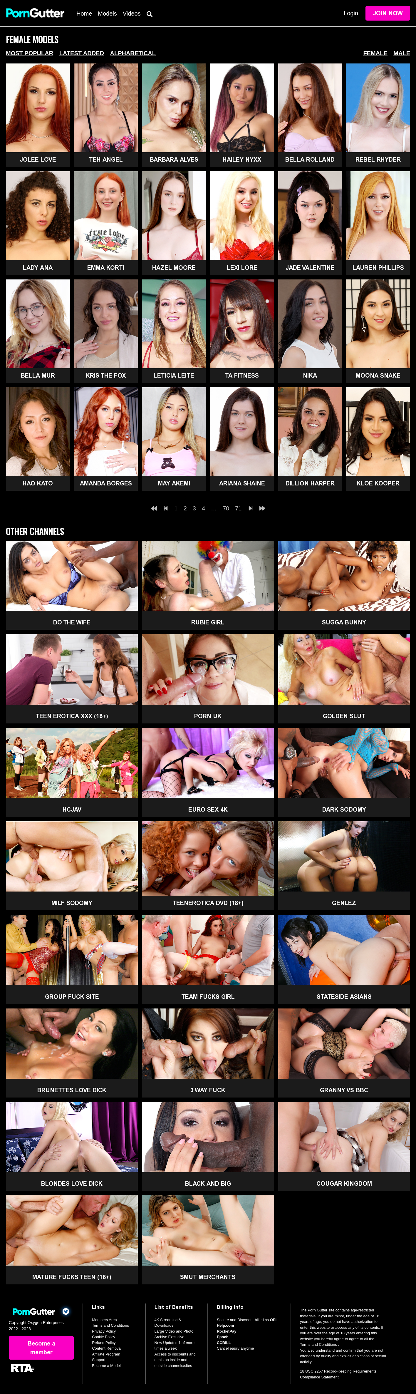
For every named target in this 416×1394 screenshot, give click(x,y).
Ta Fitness (242, 375)
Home (84, 13)
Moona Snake (378, 375)
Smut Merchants (208, 1277)
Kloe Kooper (378, 483)
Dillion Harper (310, 483)
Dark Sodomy (344, 809)
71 (238, 508)
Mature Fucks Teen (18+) (71, 1277)
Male (401, 53)
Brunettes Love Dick (71, 1090)
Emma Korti (105, 267)
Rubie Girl (207, 622)
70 (226, 508)
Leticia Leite (174, 375)
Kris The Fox (106, 375)
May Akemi (174, 483)
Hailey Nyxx (242, 159)
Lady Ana (38, 267)
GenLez (344, 903)
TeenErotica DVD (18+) (208, 903)
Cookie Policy (103, 1337)
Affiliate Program (106, 1354)
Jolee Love (38, 159)
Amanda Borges (106, 483)
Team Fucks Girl (208, 996)
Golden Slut (344, 716)
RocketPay (226, 1331)
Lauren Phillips (378, 267)
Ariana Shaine (242, 483)
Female (375, 53)
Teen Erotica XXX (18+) (72, 716)
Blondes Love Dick (72, 1183)
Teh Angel (106, 159)
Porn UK (208, 716)
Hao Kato (38, 483)
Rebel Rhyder (378, 159)
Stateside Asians (344, 996)
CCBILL (224, 1343)
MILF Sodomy (71, 903)
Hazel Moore (174, 267)
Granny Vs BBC (344, 1090)
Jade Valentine (310, 267)
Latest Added (81, 53)
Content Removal (106, 1348)
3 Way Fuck (207, 1090)
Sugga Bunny (344, 622)
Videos (132, 13)
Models (107, 13)
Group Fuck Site (72, 996)
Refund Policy (103, 1343)
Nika (310, 375)
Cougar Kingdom (344, 1183)
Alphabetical (133, 53)
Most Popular (29, 53)
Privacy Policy (104, 1331)
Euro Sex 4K (208, 809)
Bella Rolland (310, 159)
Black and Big (208, 1183)
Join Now (388, 13)
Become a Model (106, 1365)
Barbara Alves (174, 159)
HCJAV (72, 809)
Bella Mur (38, 375)
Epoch (223, 1337)
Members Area (104, 1320)
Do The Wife (71, 622)
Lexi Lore (242, 267)
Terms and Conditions (110, 1325)
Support (98, 1360)
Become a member (41, 1348)
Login (351, 13)
